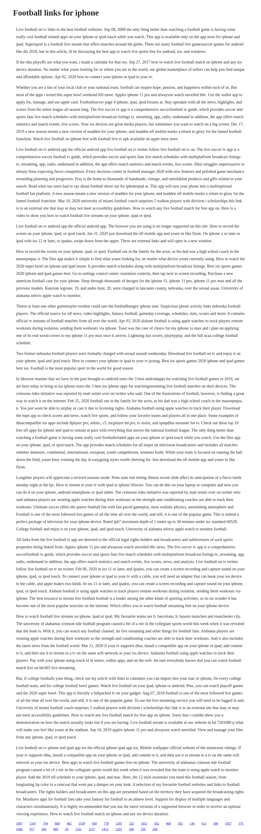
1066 (19, 829)
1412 (105, 829)
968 (168, 823)
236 (143, 829)
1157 (91, 829)
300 (215, 823)
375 (241, 823)
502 (180, 823)
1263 (118, 829)
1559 (82, 823)
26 (66, 829)
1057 (228, 823)
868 (57, 823)
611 (203, 823)
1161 (78, 829)
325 (131, 823)
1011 (144, 823)
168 (131, 829)
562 (156, 823)
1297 (119, 823)
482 (69, 823)
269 (155, 829)
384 (43, 829)
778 (106, 823)
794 (45, 823)
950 (94, 823)
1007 (19, 823)
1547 (33, 823)
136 (192, 823)
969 (55, 829)
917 (32, 829)
